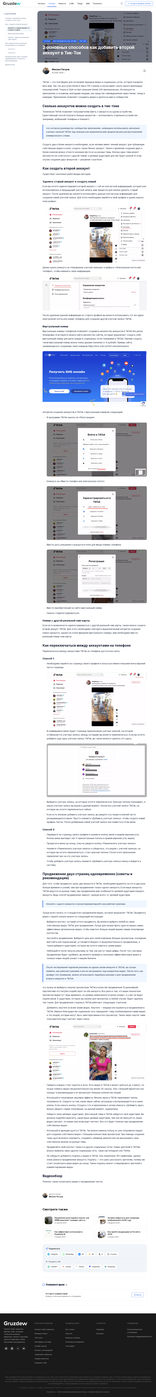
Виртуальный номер (16, 33)
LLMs (71, 3)
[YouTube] (24, 1348)
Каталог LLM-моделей (43, 1350)
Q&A (88, 3)
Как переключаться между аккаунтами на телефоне (16, 44)
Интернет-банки (41, 1334)
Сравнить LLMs (41, 1363)
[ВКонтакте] (12, 1348)
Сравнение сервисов (43, 1354)
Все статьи (69, 1329)
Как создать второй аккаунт (16, 24)
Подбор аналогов (42, 1359)
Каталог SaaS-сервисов (44, 1329)
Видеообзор (10, 65)
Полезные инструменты (74, 1342)
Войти (137, 1295)
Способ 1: (11, 49)
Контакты (100, 1334)
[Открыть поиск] (121, 3)
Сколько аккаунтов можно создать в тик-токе (15, 19)
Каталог (41, 3)
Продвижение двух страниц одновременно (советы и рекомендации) (16, 59)
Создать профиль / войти (139, 3)
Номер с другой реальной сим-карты (18, 38)
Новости (62, 3)
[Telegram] (6, 1348)
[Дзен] (18, 1348)
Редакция (100, 1329)
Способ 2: (12, 53)
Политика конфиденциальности (139, 1336)
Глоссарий (69, 1346)
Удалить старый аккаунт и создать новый (18, 29)
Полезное (97, 3)
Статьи (52, 4)
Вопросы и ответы (72, 1338)
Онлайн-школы (41, 1346)
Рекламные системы (43, 1342)
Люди (80, 3)
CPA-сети (38, 1338)
